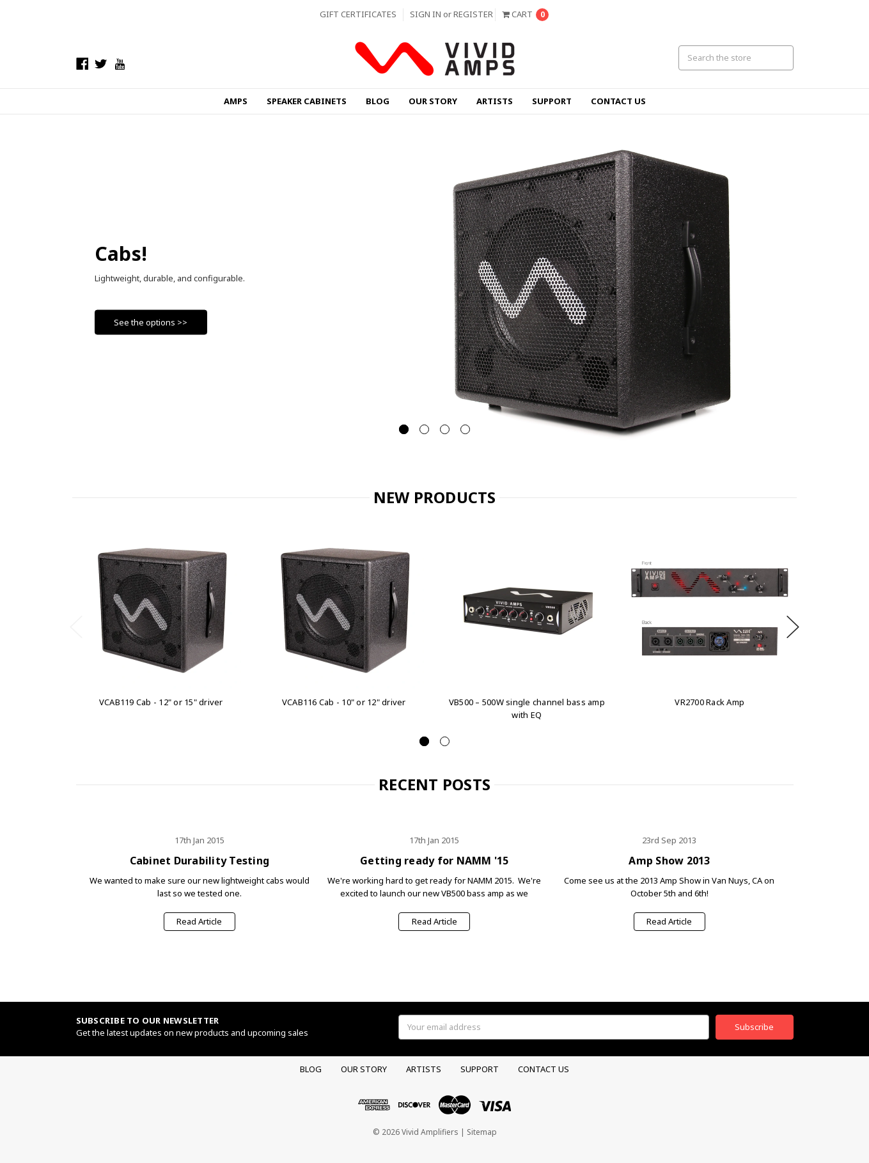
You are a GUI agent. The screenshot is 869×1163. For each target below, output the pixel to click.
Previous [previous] (76, 626)
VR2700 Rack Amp (709, 702)
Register (473, 14)
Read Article (199, 921)
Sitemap (482, 1132)
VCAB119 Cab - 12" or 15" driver (161, 702)
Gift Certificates (358, 14)
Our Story (433, 101)
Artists (494, 101)
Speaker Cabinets (307, 101)
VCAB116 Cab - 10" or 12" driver (344, 702)
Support (552, 101)
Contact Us (618, 101)
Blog (377, 101)
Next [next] (793, 626)
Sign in (425, 14)
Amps (235, 101)
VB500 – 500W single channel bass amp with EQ (527, 708)
